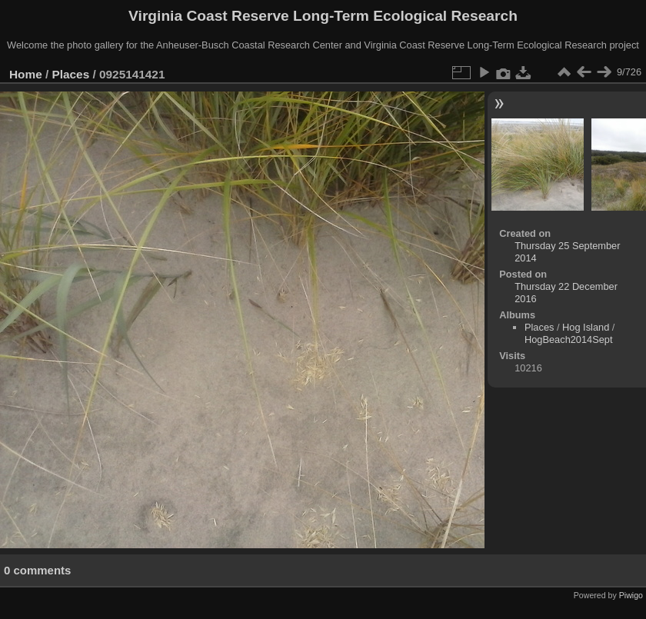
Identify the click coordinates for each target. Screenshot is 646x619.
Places (71, 74)
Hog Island (585, 327)
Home (25, 74)
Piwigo (631, 595)
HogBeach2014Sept (568, 339)
